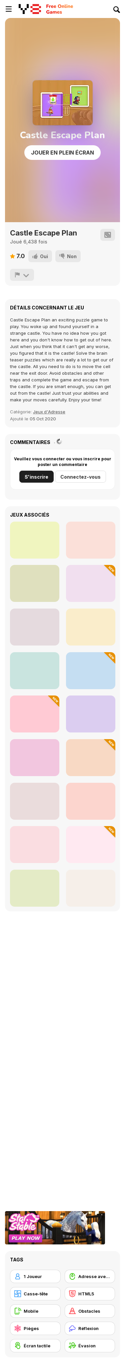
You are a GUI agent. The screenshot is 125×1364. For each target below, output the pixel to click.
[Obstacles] (90, 1311)
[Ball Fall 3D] (90, 888)
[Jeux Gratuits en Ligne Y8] (30, 9)
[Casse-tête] (35, 1293)
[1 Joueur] (35, 1276)
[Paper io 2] (34, 888)
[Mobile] (35, 1311)
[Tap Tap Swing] (90, 713)
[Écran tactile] (35, 1345)
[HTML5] (90, 1293)
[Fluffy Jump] (34, 713)
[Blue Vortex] (34, 627)
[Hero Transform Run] (90, 844)
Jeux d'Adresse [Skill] (49, 411)
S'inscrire (36, 477)
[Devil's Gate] (34, 583)
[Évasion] (90, 1345)
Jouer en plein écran (62, 152)
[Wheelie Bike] (34, 844)
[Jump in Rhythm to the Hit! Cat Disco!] (90, 670)
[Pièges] (35, 1328)
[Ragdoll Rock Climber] (90, 627)
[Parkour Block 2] (34, 670)
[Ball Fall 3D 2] (90, 801)
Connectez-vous (80, 477)
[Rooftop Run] (34, 757)
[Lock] (90, 540)
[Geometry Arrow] (34, 540)
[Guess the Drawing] (34, 801)
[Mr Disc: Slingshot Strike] (90, 757)
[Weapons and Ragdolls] (90, 583)
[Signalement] (22, 275)
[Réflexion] (90, 1328)
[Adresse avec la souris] (90, 1276)
